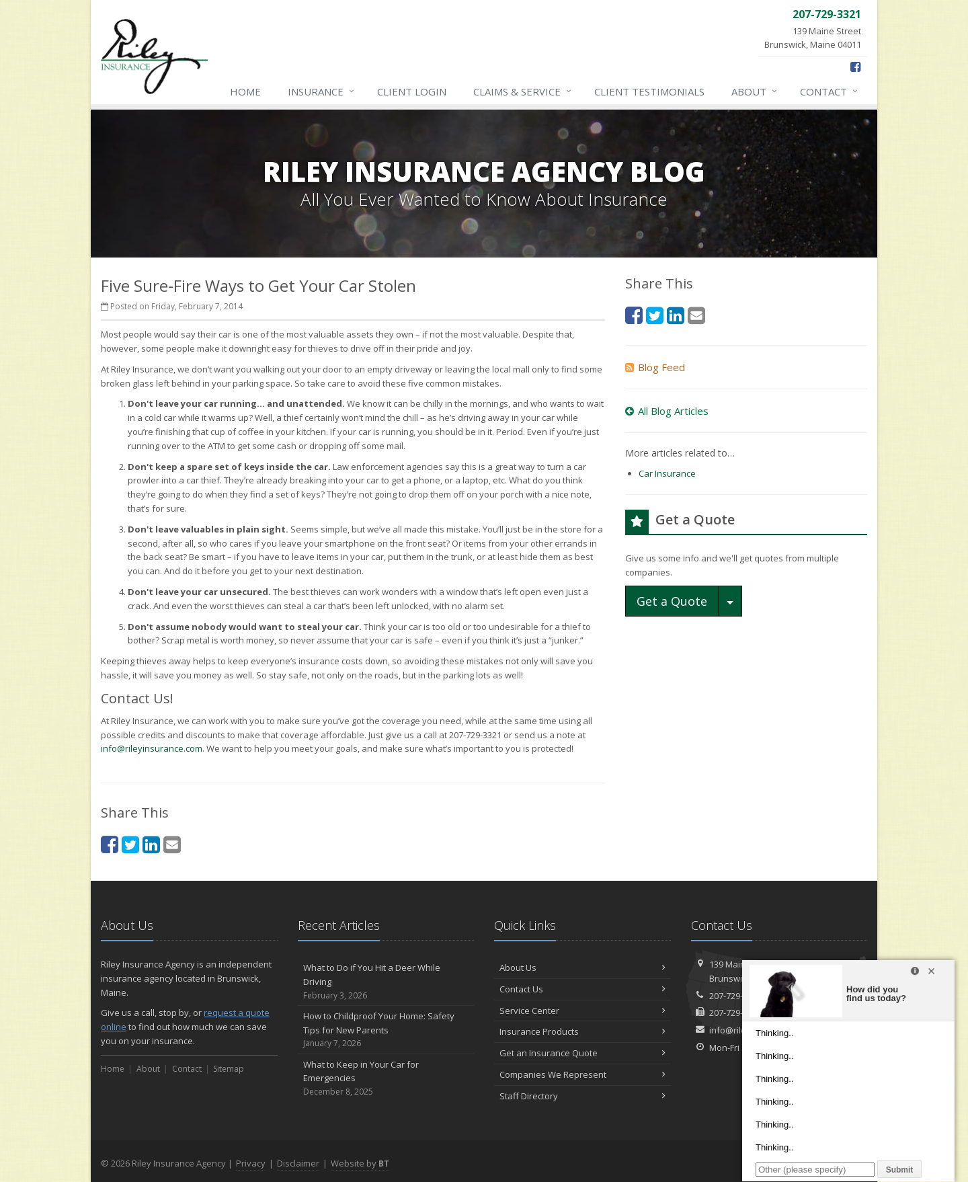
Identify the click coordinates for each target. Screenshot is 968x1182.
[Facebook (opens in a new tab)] (855, 66)
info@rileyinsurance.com (151, 748)
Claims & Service (523, 91)
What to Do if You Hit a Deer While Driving (386, 981)
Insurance (322, 91)
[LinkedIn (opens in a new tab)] (151, 844)
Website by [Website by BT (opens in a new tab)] (360, 1163)
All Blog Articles (667, 411)
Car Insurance (667, 473)
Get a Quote (672, 601)
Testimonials (649, 91)
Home (245, 91)
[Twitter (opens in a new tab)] (130, 844)
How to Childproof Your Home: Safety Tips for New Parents (386, 1030)
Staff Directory (582, 1096)
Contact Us (582, 989)
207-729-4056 (735, 1013)
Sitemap (228, 1068)
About (754, 91)
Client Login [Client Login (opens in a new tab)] (411, 91)
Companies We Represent (582, 1074)
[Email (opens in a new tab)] (172, 844)
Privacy (251, 1163)
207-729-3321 (735, 996)
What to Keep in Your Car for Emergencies (386, 1078)
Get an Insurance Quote (582, 1053)
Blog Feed (655, 367)
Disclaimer (298, 1163)
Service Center (582, 1010)
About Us (582, 967)
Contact (829, 91)
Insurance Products (582, 1031)
